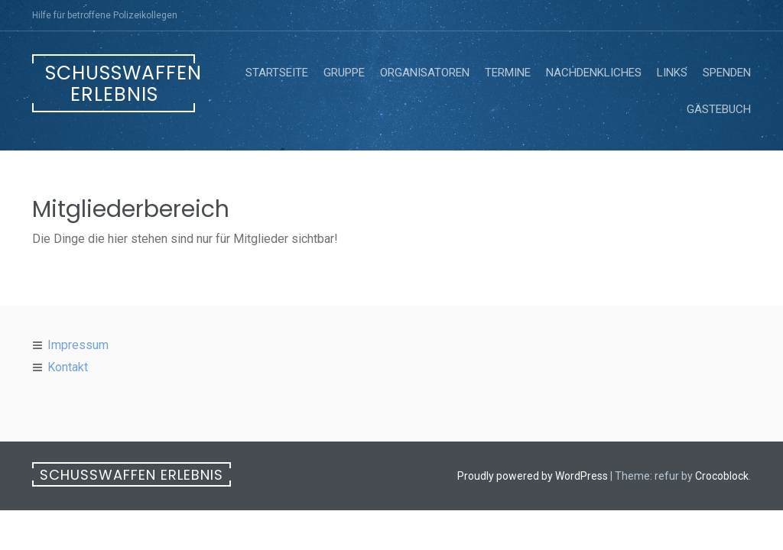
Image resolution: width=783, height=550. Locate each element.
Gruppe (344, 72)
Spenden (727, 72)
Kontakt (67, 367)
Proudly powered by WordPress (532, 476)
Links (672, 72)
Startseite (276, 72)
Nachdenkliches (594, 72)
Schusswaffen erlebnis (120, 84)
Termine (508, 72)
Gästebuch (719, 109)
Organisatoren (424, 72)
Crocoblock (722, 476)
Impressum (78, 345)
